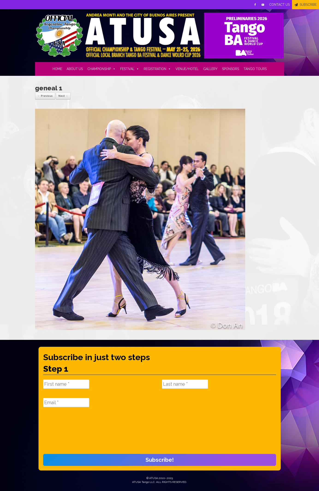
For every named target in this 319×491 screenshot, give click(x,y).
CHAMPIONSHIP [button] (101, 69)
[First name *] (66, 384)
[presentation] (62, 433)
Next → (63, 95)
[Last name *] (185, 384)
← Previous (45, 95)
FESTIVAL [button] (129, 69)
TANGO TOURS (255, 69)
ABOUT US (75, 69)
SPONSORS (230, 69)
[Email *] (66, 402)
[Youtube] (263, 4)
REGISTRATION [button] (157, 69)
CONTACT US (279, 4)
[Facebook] (255, 4)
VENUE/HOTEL (187, 69)
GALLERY (210, 69)
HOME (57, 69)
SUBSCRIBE (308, 4)
